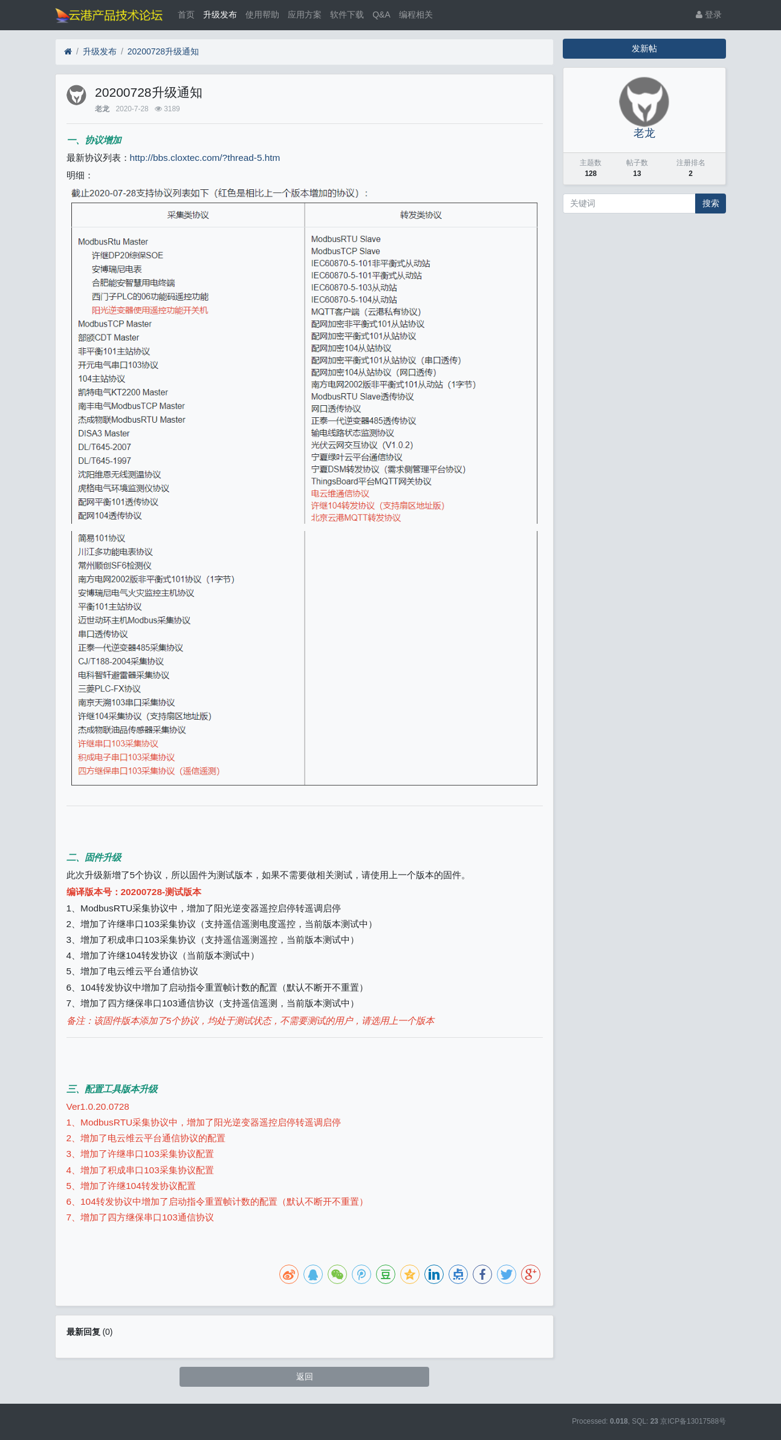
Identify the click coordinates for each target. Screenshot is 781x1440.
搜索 (710, 203)
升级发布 (220, 14)
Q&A (381, 14)
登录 (709, 14)
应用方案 (305, 14)
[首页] (68, 51)
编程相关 (416, 14)
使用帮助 (262, 14)
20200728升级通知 (163, 51)
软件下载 (347, 14)
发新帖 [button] (644, 48)
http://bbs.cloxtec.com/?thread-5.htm (205, 157)
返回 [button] (304, 1376)
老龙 (102, 109)
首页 (186, 14)
